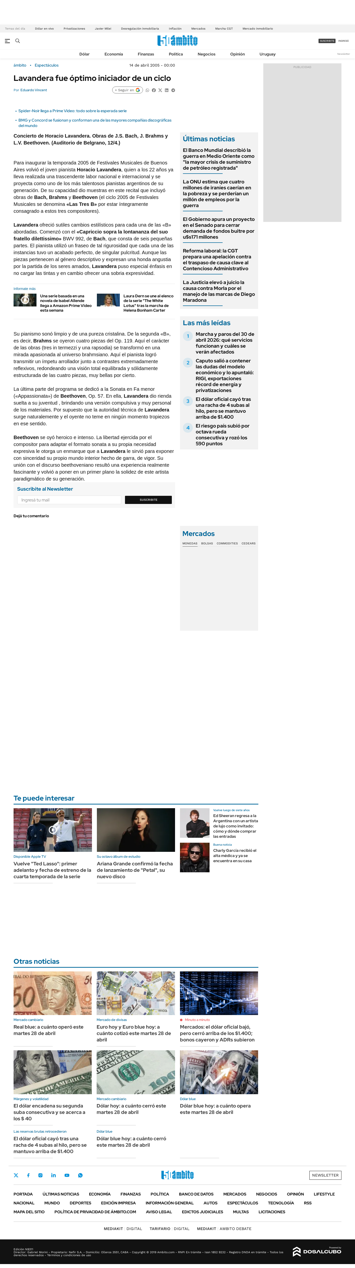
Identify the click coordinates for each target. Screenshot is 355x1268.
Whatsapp (80, 1175)
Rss (308, 1203)
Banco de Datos (196, 1194)
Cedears (249, 543)
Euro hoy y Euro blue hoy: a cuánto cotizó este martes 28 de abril (134, 1033)
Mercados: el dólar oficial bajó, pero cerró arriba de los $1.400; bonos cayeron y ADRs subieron (217, 1033)
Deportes (80, 1203)
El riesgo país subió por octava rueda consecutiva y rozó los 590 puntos (222, 435)
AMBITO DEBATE (224, 1228)
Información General (170, 1203)
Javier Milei (103, 28)
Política (176, 54)
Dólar (84, 54)
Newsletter (343, 54)
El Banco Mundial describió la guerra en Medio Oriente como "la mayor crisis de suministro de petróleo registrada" (218, 159)
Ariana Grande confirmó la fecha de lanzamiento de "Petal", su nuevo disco (135, 870)
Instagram (40, 1175)
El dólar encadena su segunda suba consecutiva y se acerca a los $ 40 (49, 1112)
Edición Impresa (118, 1203)
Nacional (24, 1203)
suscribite (327, 40)
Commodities (227, 543)
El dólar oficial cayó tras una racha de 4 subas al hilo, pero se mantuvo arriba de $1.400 (223, 408)
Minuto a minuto (197, 1020)
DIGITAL (123, 1228)
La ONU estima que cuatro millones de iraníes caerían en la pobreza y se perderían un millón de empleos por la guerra (217, 194)
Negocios (206, 54)
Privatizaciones (74, 28)
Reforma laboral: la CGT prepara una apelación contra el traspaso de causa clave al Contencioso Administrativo (217, 260)
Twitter (16, 1175)
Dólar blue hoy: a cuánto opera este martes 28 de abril (215, 1109)
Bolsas (207, 543)
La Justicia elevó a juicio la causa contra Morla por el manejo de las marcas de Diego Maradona (219, 291)
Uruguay (268, 54)
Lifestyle (324, 1194)
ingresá (343, 40)
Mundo (52, 1203)
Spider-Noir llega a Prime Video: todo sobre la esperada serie (72, 110)
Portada (23, 1194)
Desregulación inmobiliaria (140, 28)
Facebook (28, 1175)
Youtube (66, 1175)
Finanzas (146, 54)
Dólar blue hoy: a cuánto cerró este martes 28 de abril (131, 1141)
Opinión (237, 54)
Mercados (198, 28)
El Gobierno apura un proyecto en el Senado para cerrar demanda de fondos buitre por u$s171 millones (219, 228)
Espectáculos (46, 65)
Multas (241, 1211)
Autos (210, 1203)
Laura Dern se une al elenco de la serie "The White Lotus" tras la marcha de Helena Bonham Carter (149, 303)
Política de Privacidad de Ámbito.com (95, 1211)
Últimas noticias (61, 1194)
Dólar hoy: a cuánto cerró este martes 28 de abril (131, 1109)
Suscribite (149, 499)
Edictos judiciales (202, 1211)
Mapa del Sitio (29, 1211)
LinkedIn (53, 1175)
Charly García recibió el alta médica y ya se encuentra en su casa (234, 855)
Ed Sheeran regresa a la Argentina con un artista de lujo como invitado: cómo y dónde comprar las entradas (235, 826)
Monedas (189, 543)
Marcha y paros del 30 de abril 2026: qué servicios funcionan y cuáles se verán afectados (225, 343)
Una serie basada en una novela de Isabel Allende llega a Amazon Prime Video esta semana (66, 303)
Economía (114, 54)
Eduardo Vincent (33, 90)
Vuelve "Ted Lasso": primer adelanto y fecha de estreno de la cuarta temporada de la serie (52, 870)
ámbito (20, 65)
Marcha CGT (224, 28)
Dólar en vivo (44, 28)
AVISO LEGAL (159, 1211)
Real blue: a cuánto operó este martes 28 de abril (49, 1030)
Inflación (175, 28)
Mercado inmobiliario (258, 28)
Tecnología (281, 1203)
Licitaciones (272, 1211)
